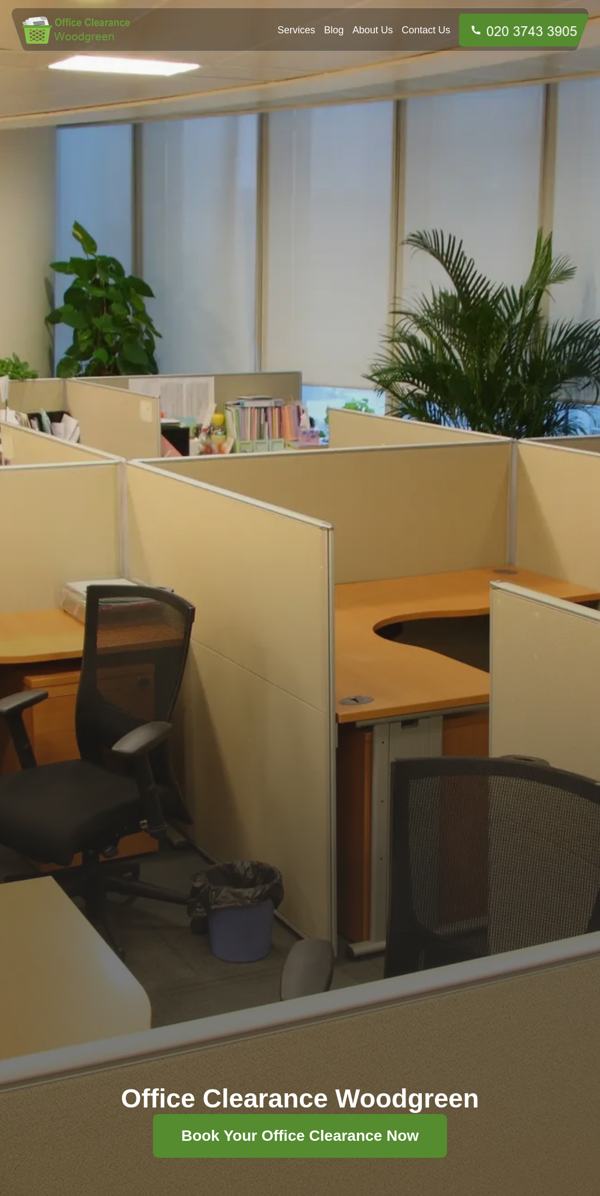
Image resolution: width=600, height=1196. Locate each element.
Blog (334, 30)
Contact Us (426, 30)
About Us (372, 30)
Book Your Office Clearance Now (300, 1135)
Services (296, 30)
